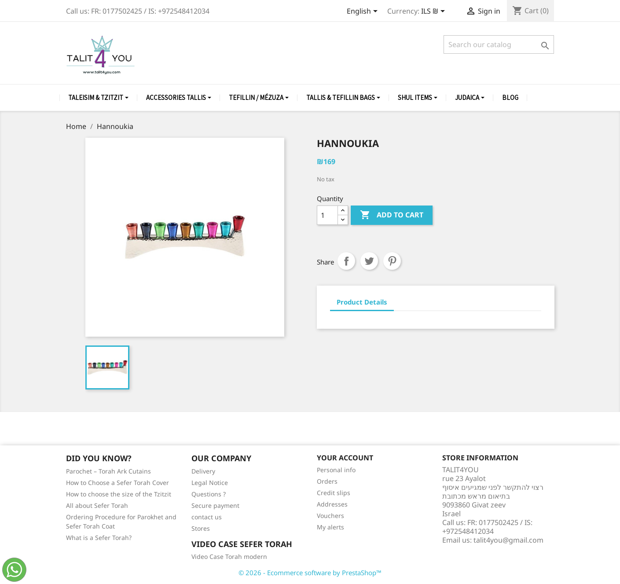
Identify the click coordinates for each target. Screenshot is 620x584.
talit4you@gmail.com (508, 540)
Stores (200, 528)
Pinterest (392, 261)
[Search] (499, 44)
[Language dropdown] (364, 12)
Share (346, 261)
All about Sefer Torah (97, 505)
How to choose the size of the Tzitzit (118, 494)
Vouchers (330, 515)
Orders (327, 481)
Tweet (369, 261)
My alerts (330, 527)
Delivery (203, 471)
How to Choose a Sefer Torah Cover (117, 482)
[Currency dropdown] (434, 12)
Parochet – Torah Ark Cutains (108, 471)
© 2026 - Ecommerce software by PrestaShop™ (310, 572)
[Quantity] (327, 215)
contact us (206, 517)
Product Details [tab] (362, 302)
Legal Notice (209, 482)
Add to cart (391, 215)
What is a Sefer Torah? (99, 537)
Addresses (332, 504)
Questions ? (208, 494)
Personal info (336, 470)
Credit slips (333, 493)
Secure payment (215, 505)
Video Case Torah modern (229, 556)
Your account (345, 458)
